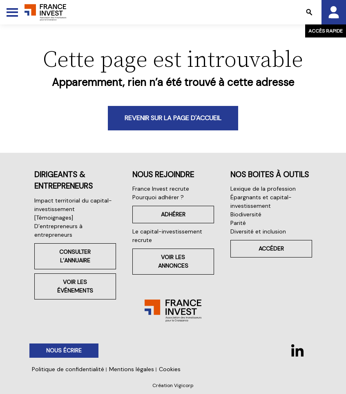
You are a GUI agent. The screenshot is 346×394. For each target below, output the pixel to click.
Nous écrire (64, 350)
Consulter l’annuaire (75, 256)
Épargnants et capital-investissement (261, 201)
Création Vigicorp (173, 385)
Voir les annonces (173, 261)
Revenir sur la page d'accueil (173, 118)
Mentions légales (131, 369)
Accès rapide (325, 31)
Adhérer (173, 214)
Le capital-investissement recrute (167, 236)
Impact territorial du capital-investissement (73, 205)
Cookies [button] (170, 369)
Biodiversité (245, 214)
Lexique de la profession (263, 188)
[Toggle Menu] (12, 12)
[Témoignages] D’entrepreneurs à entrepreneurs (58, 226)
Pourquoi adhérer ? (158, 197)
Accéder (271, 248)
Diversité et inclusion (258, 231)
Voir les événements (75, 286)
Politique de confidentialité (68, 369)
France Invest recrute (160, 188)
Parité (238, 223)
